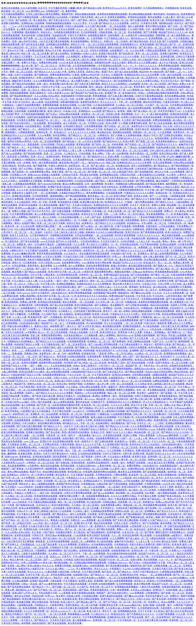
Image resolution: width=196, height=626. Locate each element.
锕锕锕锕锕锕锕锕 (10, 65)
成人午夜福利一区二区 (75, 123)
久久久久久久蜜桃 (120, 405)
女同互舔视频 (19, 265)
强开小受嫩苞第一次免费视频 (25, 314)
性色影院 (68, 362)
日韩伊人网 (100, 456)
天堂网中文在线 (96, 123)
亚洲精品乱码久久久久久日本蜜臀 (142, 74)
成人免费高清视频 (36, 187)
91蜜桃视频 (18, 32)
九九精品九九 (71, 153)
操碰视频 (54, 326)
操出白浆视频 (69, 302)
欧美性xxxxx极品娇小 (26, 208)
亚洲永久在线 (141, 196)
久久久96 (157, 293)
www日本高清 (66, 62)
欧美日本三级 (157, 20)
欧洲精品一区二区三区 (99, 341)
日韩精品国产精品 (27, 450)
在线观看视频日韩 (33, 429)
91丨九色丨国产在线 (91, 217)
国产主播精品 (102, 305)
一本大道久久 (26, 620)
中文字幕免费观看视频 (21, 214)
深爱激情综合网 (102, 62)
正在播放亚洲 (70, 526)
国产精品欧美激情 (155, 184)
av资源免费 (135, 526)
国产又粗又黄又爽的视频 (88, 84)
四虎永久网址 (123, 199)
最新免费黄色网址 (145, 268)
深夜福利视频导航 (69, 102)
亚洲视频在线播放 (14, 126)
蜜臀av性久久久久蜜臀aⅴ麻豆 (142, 62)
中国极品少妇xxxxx (118, 562)
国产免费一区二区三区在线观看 (40, 38)
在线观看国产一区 (119, 50)
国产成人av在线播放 (11, 153)
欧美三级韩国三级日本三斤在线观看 (166, 384)
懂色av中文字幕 (53, 50)
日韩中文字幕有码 (77, 35)
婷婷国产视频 (76, 384)
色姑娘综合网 (59, 35)
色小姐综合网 (157, 71)
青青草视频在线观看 (169, 65)
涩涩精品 (16, 423)
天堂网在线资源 (50, 444)
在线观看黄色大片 (129, 44)
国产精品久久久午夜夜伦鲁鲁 (146, 199)
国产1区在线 (175, 247)
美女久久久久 (101, 568)
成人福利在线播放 (159, 114)
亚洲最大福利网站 (10, 23)
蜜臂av (190, 438)
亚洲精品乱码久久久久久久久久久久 (135, 138)
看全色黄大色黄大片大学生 (127, 284)
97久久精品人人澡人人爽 (25, 281)
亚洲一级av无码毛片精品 (25, 41)
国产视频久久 (82, 347)
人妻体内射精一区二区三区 (111, 465)
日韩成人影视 (113, 114)
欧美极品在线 (123, 165)
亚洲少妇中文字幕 (151, 314)
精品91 (146, 135)
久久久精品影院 (22, 202)
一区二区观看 (37, 435)
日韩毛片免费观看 (99, 50)
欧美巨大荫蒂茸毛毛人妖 (124, 208)
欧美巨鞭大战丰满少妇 (62, 84)
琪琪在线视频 (17, 459)
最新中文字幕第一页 (36, 299)
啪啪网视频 (51, 468)
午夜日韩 (91, 120)
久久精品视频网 (20, 581)
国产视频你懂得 (180, 368)
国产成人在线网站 (60, 53)
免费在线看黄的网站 (60, 74)
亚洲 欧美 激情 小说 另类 (173, 59)
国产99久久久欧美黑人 (67, 241)
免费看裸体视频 (50, 105)
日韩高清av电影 (99, 68)
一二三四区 (27, 220)
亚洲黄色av (84, 544)
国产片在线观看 (170, 41)
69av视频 (150, 493)
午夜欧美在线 (101, 290)
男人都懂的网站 (155, 99)
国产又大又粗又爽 (139, 338)
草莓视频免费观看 (55, 59)
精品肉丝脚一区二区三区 (76, 50)
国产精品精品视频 (141, 120)
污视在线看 (56, 581)
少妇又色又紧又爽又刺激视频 (54, 41)
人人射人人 (143, 329)
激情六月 (17, 262)
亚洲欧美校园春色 (132, 326)
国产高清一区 (46, 47)
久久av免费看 (44, 135)
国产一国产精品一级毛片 (84, 20)
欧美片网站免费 (125, 168)
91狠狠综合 (8, 105)
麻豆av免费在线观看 (73, 184)
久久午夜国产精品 (46, 347)
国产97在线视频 (150, 523)
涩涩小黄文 (56, 526)
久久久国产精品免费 (95, 26)
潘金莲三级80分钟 (10, 53)
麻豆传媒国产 (163, 181)
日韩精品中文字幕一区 (62, 547)
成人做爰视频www (181, 35)
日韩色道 (76, 571)
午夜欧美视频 (67, 444)
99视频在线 (95, 187)
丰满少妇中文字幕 (174, 217)
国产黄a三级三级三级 (141, 399)
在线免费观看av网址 (40, 171)
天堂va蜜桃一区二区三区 (154, 223)
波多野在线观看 (22, 535)
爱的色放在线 (83, 402)
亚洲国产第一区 (113, 93)
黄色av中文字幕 (15, 50)
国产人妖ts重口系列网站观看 (103, 344)
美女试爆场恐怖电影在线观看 (94, 253)
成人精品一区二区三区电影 (143, 490)
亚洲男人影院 (85, 581)
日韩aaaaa (137, 271)
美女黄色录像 (75, 623)
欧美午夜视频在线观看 (83, 593)
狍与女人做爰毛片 (79, 281)
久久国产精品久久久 (101, 81)
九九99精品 (26, 499)
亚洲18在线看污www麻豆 (32, 371)
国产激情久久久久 (164, 202)
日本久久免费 (135, 332)
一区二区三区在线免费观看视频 (96, 368)
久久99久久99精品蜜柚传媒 (110, 232)
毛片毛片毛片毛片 (170, 81)
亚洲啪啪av (76, 53)
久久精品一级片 (105, 499)
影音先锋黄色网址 (61, 505)
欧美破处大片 (111, 129)
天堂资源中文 (107, 508)
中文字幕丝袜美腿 (47, 308)
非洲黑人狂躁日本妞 (131, 117)
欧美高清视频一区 (80, 38)
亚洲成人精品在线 (62, 159)
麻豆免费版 (46, 265)
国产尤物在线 (63, 462)
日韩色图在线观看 (129, 244)
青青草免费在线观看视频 (50, 253)
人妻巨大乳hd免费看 (129, 317)
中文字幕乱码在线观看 (95, 47)
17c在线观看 (79, 535)
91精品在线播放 (146, 35)
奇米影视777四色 (117, 68)
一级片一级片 (62, 281)
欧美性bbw (148, 271)
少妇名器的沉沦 (59, 293)
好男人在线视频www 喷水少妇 (52, 77)
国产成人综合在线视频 (126, 71)
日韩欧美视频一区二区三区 (113, 32)
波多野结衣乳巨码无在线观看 (50, 199)
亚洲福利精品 (86, 550)
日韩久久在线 (129, 59)
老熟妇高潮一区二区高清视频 (84, 447)
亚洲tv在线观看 (171, 177)
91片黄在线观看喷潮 (104, 105)
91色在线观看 (45, 450)
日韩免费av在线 (46, 290)
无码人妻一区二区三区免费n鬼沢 (150, 414)
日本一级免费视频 (155, 29)
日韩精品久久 (41, 605)
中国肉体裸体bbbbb (74, 268)
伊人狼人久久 (188, 102)
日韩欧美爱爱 (44, 35)
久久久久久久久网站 (86, 90)
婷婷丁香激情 (187, 99)
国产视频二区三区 (145, 141)
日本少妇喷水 (29, 423)
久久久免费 (79, 244)
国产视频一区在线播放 (123, 268)
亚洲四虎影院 (112, 159)
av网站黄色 (50, 274)
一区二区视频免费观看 (160, 574)
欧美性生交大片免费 (92, 214)
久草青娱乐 (88, 150)
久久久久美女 (80, 23)
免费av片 (169, 211)
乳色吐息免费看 (60, 359)
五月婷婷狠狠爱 (89, 32)
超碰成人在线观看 (51, 174)
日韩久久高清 (90, 53)
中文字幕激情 (70, 581)
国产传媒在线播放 (32, 247)
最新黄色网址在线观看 (51, 362)
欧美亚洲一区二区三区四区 (95, 405)
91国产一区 (126, 438)
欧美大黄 (173, 505)
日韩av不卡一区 (25, 511)
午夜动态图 (97, 490)
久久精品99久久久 (130, 156)
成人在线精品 (55, 299)
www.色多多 (186, 271)
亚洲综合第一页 (44, 132)
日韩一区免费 (76, 99)
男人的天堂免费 (20, 438)
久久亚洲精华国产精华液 (116, 444)
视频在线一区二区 (132, 505)
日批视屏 (92, 514)
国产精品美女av (60, 514)
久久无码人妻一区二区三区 (76, 177)
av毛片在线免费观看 (28, 26)
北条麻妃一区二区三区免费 (15, 68)
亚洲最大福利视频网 (74, 129)
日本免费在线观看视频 (181, 105)
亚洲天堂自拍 (74, 168)
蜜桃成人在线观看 (60, 520)
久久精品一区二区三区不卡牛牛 (64, 553)
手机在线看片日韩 (48, 593)
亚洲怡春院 (90, 414)
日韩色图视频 (63, 238)
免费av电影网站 (28, 296)
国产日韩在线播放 (140, 274)
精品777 (105, 447)
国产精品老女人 (161, 165)
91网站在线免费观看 (156, 50)
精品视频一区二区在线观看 (181, 205)
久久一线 (116, 535)
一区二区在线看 (86, 302)
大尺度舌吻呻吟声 (39, 235)
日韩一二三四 (111, 214)
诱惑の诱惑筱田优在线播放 (133, 387)
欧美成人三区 (98, 338)
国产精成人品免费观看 (105, 517)
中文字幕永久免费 (147, 496)
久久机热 (189, 317)
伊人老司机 (162, 365)
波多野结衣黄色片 (89, 102)
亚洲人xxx (55, 556)
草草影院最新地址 (175, 20)
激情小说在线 (115, 47)
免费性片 (175, 596)
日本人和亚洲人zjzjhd (59, 93)
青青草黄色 (140, 87)
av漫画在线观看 (71, 226)
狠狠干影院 (178, 47)
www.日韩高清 (25, 487)
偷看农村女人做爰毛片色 (25, 193)
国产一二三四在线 (158, 196)
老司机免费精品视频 (175, 96)
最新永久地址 (41, 326)
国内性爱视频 (60, 456)
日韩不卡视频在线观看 (146, 396)
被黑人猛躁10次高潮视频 (104, 417)
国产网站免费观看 (145, 181)
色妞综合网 (38, 596)
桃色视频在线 (118, 423)
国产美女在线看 (135, 617)
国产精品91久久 (90, 320)
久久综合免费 (137, 50)
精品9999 (144, 71)
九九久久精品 (65, 308)
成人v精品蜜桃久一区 (66, 220)
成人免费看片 (162, 359)
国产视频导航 (40, 165)
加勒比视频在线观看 (85, 14)
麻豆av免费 (45, 208)
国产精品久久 (109, 111)
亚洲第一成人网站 (176, 390)
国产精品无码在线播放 (24, 84)
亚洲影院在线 (185, 474)
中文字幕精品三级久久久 (117, 38)
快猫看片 (73, 429)
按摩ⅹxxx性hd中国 (90, 74)
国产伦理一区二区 (10, 477)
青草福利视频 (126, 396)
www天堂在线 (48, 241)
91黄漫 (76, 74)
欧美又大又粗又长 (147, 208)
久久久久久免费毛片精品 (147, 81)
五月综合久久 (43, 505)
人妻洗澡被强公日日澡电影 (54, 17)
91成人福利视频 (78, 359)
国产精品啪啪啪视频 (76, 196)
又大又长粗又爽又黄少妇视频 (49, 56)
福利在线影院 (39, 623)
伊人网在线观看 (73, 47)
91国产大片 (158, 341)
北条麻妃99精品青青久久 (72, 193)
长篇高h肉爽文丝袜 (166, 147)
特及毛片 (179, 23)
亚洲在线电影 (11, 302)
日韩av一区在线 (9, 77)
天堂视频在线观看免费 (153, 299)
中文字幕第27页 (35, 147)
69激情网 (9, 268)
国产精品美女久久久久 (148, 356)
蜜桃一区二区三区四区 (21, 71)
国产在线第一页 (23, 20)
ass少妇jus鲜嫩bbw (179, 578)
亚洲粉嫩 (167, 529)
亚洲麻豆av (17, 159)
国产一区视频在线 (53, 317)
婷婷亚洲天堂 (45, 129)
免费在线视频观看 (162, 120)
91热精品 (167, 329)
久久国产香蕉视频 (165, 614)
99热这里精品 (12, 499)
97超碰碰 (74, 17)
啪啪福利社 (124, 293)
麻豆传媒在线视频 (171, 235)
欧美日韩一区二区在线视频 (51, 387)
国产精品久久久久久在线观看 (114, 23)
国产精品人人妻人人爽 (70, 150)
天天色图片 (11, 487)
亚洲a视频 (17, 353)
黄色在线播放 (155, 17)
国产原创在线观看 (136, 362)
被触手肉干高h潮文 (22, 81)
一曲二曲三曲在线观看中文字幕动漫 (86, 199)
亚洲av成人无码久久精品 (26, 99)
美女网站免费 (97, 608)
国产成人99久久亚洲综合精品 (120, 329)
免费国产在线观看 (136, 462)
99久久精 (168, 126)
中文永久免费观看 (67, 544)
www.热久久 (78, 411)
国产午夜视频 (150, 32)
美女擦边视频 (146, 447)
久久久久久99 (149, 526)
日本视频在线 (88, 484)
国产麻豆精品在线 (139, 41)
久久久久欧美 (46, 281)
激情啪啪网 (184, 341)
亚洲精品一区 (14, 608)
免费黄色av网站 (144, 420)
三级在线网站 (182, 202)
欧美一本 (161, 526)
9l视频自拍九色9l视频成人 (38, 159)
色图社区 (108, 41)
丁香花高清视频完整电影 (151, 217)
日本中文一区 (144, 423)
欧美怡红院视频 (68, 105)
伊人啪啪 (110, 250)
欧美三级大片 (55, 111)
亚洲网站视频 (160, 108)
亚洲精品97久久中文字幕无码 (32, 108)
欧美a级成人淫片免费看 (27, 517)
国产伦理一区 (129, 253)
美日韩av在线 (25, 165)
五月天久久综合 (173, 477)
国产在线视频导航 (123, 81)
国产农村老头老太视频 (33, 44)
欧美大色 (145, 205)
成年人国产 (129, 356)
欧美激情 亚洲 (69, 599)
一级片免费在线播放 (33, 138)
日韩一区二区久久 (21, 538)
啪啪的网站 (187, 65)
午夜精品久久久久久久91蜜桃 (124, 56)
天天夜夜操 (170, 168)
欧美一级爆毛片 (112, 381)
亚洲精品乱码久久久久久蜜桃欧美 (94, 284)
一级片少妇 (44, 493)
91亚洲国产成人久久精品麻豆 (35, 411)
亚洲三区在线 (186, 62)
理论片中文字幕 (139, 405)
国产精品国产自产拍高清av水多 (87, 93)
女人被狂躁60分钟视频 (113, 411)
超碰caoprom (34, 174)
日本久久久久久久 (147, 65)
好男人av (32, 150)
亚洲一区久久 (38, 156)
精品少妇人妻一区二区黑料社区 (141, 77)
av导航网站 (24, 156)
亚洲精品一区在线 (43, 168)
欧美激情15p (7, 368)
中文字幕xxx (184, 387)
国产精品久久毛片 (125, 599)
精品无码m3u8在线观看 (105, 317)
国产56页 (131, 423)
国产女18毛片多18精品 (90, 326)
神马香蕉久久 (62, 474)
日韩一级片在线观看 (171, 74)
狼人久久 (97, 435)
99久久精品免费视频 (25, 229)
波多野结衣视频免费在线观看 (112, 14)
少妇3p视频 (166, 417)
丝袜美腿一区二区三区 (165, 411)
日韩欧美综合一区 (177, 223)
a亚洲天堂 (90, 99)
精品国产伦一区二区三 (48, 120)
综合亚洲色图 (52, 102)
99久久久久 (48, 565)
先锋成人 (148, 332)
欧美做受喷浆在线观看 (46, 496)
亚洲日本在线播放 (28, 205)
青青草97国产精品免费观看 (75, 417)
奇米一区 (141, 390)
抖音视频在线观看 (55, 408)
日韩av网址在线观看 (69, 114)
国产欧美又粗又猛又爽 (44, 396)
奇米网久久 (154, 602)
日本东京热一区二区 (92, 381)
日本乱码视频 (48, 144)
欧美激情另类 (35, 317)
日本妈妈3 (116, 253)
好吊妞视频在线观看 (118, 526)
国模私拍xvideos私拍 (121, 229)
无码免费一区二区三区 (55, 481)
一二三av (12, 26)
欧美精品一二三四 (182, 220)
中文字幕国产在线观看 (37, 250)
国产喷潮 (149, 532)
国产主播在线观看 (139, 20)
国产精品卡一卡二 (27, 129)
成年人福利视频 (136, 26)
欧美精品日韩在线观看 (175, 117)
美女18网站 (98, 153)
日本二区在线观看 (52, 247)
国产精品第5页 (126, 53)
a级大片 (91, 529)
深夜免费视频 (132, 220)
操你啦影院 (183, 168)
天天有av (105, 74)
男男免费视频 (100, 96)
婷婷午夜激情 (86, 229)
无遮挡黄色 (152, 226)
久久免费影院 (73, 56)
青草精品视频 (83, 144)
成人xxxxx (89, 399)
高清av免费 (111, 123)
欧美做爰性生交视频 (68, 202)
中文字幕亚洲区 (181, 38)
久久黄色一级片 (118, 468)
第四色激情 (159, 14)
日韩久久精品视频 (74, 26)
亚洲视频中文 (105, 477)
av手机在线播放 (143, 187)
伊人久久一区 (9, 277)
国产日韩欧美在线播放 (139, 68)
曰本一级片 (83, 538)
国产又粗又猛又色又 (59, 20)
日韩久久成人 (105, 287)
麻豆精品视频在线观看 (140, 265)
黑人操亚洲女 (40, 20)
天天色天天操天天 (110, 241)
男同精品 (57, 259)
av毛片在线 (176, 284)
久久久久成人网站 (43, 220)
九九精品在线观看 (84, 181)
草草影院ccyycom (146, 429)
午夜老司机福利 (171, 102)
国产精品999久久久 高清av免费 (118, 141)
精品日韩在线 (14, 256)
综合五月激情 (119, 62)
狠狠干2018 (7, 229)
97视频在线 (147, 317)
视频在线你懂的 (123, 271)
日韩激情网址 (153, 593)
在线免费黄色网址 (71, 262)
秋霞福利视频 (162, 138)
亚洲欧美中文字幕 (152, 159)
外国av (141, 93)
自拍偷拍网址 (103, 423)
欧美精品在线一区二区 (56, 429)
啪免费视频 (127, 114)
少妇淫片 (48, 232)
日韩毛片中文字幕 (50, 87)
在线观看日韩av (80, 565)
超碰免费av (160, 447)
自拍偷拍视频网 (146, 147)
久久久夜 (93, 23)
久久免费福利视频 (132, 135)
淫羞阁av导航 (31, 353)
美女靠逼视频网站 (80, 41)
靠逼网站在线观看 (122, 132)
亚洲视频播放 (22, 368)
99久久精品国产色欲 (148, 59)
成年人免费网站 (19, 217)
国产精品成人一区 (71, 141)
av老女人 (101, 450)
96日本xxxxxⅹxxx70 (60, 611)
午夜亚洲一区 (53, 435)
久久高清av (159, 611)
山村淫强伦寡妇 (174, 296)
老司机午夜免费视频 (125, 235)
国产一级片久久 (68, 326)
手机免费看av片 (185, 226)
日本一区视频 (24, 162)
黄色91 (143, 220)
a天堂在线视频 (80, 87)
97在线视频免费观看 (94, 390)
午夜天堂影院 (87, 17)
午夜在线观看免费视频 (182, 274)
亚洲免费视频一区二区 (160, 38)
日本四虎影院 (75, 250)
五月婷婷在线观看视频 (179, 87)
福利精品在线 (166, 23)
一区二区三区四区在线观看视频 (102, 44)
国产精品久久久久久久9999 (175, 432)
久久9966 (155, 541)
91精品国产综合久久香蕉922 (93, 429)
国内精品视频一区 (117, 147)
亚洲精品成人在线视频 (33, 23)
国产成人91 (13, 308)
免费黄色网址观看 (48, 62)
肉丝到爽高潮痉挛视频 (83, 117)
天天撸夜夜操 (177, 250)
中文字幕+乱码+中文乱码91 (16, 102)
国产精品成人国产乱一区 (168, 44)
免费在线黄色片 (33, 350)
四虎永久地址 (93, 71)
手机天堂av (149, 365)
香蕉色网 (29, 199)
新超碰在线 (153, 238)
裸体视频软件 (32, 32)
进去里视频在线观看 (63, 441)
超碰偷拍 (90, 232)
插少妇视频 (23, 277)
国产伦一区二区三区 (76, 171)
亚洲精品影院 (166, 290)
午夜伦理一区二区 (158, 550)
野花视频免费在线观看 (167, 271)
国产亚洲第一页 (169, 393)
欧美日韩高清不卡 (16, 187)
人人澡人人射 (143, 241)
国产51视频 (116, 135)
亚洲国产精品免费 (108, 53)
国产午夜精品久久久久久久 (88, 308)
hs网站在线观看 (136, 184)
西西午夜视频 (188, 596)
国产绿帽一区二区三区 (64, 587)
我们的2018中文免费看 (95, 147)
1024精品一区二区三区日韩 (148, 353)
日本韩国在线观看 (61, 208)
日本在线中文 (177, 308)
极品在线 (180, 556)
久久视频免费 (91, 335)
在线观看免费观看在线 (54, 374)
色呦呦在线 (121, 184)
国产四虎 (148, 565)
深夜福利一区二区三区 (144, 132)
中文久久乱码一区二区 (79, 374)
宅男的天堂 (38, 535)
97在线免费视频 (161, 535)
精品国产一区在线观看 (53, 508)
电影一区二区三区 (10, 362)
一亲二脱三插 (78, 611)
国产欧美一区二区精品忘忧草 (16, 523)
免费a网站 (103, 20)
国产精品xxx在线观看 (36, 271)
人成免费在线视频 (34, 50)
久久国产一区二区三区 (157, 105)
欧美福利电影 (82, 68)
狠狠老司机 (67, 14)
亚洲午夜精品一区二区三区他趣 (171, 362)
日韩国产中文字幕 (106, 99)
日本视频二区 (99, 211)
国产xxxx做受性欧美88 (115, 108)
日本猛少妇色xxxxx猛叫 (17, 402)
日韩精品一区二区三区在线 (124, 447)
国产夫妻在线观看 (61, 211)
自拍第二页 (77, 541)
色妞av (76, 365)
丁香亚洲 (104, 320)
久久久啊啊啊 (117, 538)
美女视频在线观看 (156, 390)
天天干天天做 (75, 147)
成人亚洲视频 (17, 393)
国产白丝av (52, 114)
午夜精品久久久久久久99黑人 (125, 314)
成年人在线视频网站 (141, 165)
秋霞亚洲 (110, 199)
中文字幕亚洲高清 (101, 374)
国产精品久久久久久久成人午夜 (46, 68)
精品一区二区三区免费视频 (72, 502)
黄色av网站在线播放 (18, 471)
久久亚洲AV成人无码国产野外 (121, 608)
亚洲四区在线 (31, 529)
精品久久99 (130, 429)
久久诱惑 (126, 120)
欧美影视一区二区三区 (71, 414)
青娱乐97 (149, 344)
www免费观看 (177, 171)
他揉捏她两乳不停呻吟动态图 (76, 96)
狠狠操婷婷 (156, 129)
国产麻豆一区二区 (46, 229)
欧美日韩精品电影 (84, 305)
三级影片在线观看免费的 (28, 105)
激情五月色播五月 (66, 396)
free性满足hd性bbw (73, 259)
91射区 (73, 453)
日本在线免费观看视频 (147, 417)
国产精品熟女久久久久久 (165, 144)
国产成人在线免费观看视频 (164, 253)
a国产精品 (100, 181)
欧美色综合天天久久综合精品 (92, 296)
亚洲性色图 (139, 453)
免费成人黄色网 (181, 262)
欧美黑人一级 (182, 487)
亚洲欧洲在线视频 (21, 196)
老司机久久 (97, 41)
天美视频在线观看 (75, 323)
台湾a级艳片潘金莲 (73, 126)
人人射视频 (65, 593)
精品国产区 (20, 384)
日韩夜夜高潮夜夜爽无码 (67, 32)
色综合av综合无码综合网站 (15, 274)
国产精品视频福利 (180, 165)
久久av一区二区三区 (86, 29)
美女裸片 (110, 184)
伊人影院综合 (12, 241)
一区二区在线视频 (116, 26)
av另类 (121, 517)
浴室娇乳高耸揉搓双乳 (181, 365)
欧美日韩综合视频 (168, 153)
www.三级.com (31, 441)
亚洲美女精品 (177, 138)
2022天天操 (15, 287)
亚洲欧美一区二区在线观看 (44, 414)
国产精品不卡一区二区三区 (54, 99)
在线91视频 (136, 559)
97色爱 (150, 362)
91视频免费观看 (26, 132)
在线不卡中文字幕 (183, 429)
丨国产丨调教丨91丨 (38, 365)
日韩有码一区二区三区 (91, 274)
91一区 (169, 214)
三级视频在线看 (177, 196)
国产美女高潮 (53, 432)
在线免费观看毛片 (105, 138)
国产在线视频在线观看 (154, 471)
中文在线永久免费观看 (119, 456)
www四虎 (96, 111)
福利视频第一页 (174, 184)
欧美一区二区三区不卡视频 (51, 223)
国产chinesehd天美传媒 (49, 184)
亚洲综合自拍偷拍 (121, 374)
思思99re (76, 208)
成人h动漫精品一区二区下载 (134, 556)
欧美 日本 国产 (20, 329)
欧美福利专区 (129, 93)
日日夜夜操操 (30, 262)
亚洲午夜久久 (154, 529)
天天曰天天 (183, 459)
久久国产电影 (85, 105)
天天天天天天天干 (55, 277)
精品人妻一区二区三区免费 (35, 53)
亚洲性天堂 (45, 441)
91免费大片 (57, 268)
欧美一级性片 (68, 435)
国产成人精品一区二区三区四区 (155, 47)
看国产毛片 (108, 71)
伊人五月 (182, 347)
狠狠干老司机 (163, 544)
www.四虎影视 (80, 187)
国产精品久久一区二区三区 (82, 135)
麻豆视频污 (18, 271)
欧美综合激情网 (130, 535)
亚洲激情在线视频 (112, 217)
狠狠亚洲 (161, 323)
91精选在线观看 (42, 177)
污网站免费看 (120, 474)
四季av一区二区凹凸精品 (132, 214)
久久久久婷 (23, 190)
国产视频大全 (160, 265)
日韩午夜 (127, 453)
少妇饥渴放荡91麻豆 (66, 287)
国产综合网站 (71, 550)
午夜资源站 (87, 290)
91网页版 (178, 605)
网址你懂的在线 (184, 547)
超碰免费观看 (127, 129)
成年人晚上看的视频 (153, 256)
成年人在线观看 (65, 347)
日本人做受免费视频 (15, 150)
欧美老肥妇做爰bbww (167, 141)
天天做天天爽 (172, 99)
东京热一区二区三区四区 (154, 84)
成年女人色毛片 (166, 208)
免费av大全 (185, 84)
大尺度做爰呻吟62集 (83, 159)
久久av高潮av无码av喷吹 (47, 96)
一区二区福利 (121, 41)
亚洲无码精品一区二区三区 (118, 87)
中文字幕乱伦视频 (73, 390)
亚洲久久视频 (130, 435)
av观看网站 (90, 541)
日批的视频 (20, 111)
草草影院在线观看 (137, 17)
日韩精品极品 (109, 502)
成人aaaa (42, 320)
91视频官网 (117, 74)
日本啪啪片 (90, 384)
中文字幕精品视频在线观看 (42, 502)
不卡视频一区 (85, 220)
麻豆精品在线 (104, 132)
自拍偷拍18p (173, 14)
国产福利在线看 (170, 517)
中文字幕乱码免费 (61, 411)
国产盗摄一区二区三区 (99, 171)
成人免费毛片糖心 (80, 81)
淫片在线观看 (44, 514)
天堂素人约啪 (158, 156)
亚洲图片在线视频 (52, 126)
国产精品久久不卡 (53, 426)
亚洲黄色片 (100, 526)
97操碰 (128, 202)
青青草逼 (122, 332)
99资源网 (5, 423)
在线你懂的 (29, 399)
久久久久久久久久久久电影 (82, 132)
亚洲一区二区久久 (30, 90)
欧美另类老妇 (130, 47)
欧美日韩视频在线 (83, 62)
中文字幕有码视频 (149, 244)
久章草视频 (97, 38)
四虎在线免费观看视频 (60, 108)
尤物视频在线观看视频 (62, 235)
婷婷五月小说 (78, 44)
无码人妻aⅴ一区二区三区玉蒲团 (132, 150)
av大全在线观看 (60, 329)
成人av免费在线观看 (45, 214)
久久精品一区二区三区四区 (130, 105)
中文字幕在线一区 (126, 620)
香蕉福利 (66, 156)
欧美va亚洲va (34, 565)
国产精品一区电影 (84, 438)
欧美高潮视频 (147, 44)
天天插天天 (74, 456)
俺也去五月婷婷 (169, 541)
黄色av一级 (56, 390)
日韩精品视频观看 (76, 356)
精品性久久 (48, 287)
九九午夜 (94, 332)
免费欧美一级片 (25, 244)
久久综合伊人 (71, 253)
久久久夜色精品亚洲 (84, 138)
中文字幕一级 (152, 190)
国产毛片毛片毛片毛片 (39, 211)
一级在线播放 (84, 435)
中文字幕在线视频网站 (13, 14)
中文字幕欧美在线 (50, 344)
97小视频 (123, 123)
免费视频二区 (145, 247)
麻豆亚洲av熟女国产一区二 (73, 162)
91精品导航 (102, 484)
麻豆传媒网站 (14, 138)
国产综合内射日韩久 (20, 123)
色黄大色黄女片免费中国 (174, 481)
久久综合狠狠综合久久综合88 (168, 277)
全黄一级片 (43, 84)
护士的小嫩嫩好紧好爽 (179, 156)
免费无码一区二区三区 (68, 290)
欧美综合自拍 (118, 614)
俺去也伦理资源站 (152, 102)
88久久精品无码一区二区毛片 (22, 47)
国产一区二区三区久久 (46, 65)
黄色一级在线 (96, 87)
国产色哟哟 (7, 420)
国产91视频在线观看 (28, 17)
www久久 (189, 199)
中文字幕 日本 (48, 284)
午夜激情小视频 (164, 429)
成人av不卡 (100, 17)
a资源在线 (110, 168)
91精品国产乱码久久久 (17, 381)
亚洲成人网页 (175, 108)
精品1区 (185, 187)
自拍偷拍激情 (148, 578)
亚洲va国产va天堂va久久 (24, 593)
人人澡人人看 (20, 317)
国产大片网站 (26, 168)
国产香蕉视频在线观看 (152, 232)
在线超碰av (187, 150)
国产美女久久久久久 (167, 511)
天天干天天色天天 (150, 56)
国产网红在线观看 (106, 529)
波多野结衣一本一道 (183, 132)
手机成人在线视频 (65, 144)
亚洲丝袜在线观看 (179, 114)
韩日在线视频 (73, 277)
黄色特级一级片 (62, 450)
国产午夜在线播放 (156, 87)
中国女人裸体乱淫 (57, 165)
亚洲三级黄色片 (38, 93)
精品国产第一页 (133, 365)
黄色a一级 (175, 241)
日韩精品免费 (93, 411)
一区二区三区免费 (133, 323)
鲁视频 (180, 77)
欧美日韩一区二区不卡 (109, 59)
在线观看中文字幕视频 (31, 181)
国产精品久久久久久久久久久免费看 (135, 250)
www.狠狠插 (188, 235)
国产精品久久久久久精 (117, 426)
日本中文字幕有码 (40, 293)
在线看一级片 (118, 462)
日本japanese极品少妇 (130, 605)
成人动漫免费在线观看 (52, 26)
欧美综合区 (146, 287)
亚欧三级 (111, 162)
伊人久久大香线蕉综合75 (156, 402)
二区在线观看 (39, 123)
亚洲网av (26, 396)
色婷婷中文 (35, 217)
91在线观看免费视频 (121, 414)
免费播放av (60, 168)
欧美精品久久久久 (114, 202)
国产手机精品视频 (169, 190)
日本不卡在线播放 (23, 74)
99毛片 (154, 135)
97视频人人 (112, 338)
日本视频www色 (18, 174)
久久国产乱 (171, 341)
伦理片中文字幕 (58, 250)
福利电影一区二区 (119, 20)
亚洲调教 (99, 581)
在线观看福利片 (28, 308)
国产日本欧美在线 (149, 350)
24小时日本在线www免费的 (91, 578)
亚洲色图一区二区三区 (159, 456)
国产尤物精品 (37, 277)
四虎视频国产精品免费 (105, 293)
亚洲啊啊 (134, 350)
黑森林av (79, 393)
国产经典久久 (63, 81)
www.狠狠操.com (135, 90)
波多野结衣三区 (168, 320)
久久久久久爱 (162, 250)
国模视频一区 (163, 35)
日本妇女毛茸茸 (70, 174)
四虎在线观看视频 (19, 93)
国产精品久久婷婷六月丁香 (112, 90)
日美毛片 (67, 556)
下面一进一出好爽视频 (130, 102)
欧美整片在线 (139, 456)
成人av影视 (38, 102)
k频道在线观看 (158, 538)
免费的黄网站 (134, 465)
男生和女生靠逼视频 (11, 441)
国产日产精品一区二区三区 (15, 520)
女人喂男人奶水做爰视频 (30, 29)
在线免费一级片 (164, 605)
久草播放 (141, 99)
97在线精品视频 (90, 596)
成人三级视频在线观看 (43, 484)
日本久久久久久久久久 (149, 235)
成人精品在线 (160, 287)
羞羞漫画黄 (33, 144)
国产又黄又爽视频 (41, 359)
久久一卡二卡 (130, 65)
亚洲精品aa (38, 420)
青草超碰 (61, 356)
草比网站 (12, 450)
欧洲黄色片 (88, 223)
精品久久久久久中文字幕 (89, 444)
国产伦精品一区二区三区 (181, 50)
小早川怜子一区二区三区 (14, 232)
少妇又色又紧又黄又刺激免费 (73, 608)
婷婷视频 (26, 623)
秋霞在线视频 (136, 484)
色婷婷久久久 (19, 144)
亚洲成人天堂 (98, 432)
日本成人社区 (70, 111)
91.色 (73, 296)
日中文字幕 (36, 274)
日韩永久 (134, 177)
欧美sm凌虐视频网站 (30, 508)
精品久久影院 (172, 187)
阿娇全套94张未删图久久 (20, 326)
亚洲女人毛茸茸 (76, 71)
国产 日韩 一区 (175, 26)
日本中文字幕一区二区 (37, 574)
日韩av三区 (33, 284)
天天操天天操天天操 (60, 620)
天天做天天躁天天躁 (73, 256)
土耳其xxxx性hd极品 (141, 590)
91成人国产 (114, 299)
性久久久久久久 (108, 102)
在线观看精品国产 (169, 465)
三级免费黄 (49, 29)
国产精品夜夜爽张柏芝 (21, 96)
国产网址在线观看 (134, 371)
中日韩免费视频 (164, 581)
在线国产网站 (29, 223)
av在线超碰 (134, 84)
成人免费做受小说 (179, 302)
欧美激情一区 (79, 156)
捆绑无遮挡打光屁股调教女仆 (170, 532)
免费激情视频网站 (81, 211)
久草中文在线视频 (182, 608)
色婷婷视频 (118, 144)
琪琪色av (59, 529)
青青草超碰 (20, 259)
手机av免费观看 (147, 435)
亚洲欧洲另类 (26, 305)
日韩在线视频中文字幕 (154, 562)
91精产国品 (49, 532)
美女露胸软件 (117, 305)
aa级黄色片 (154, 393)
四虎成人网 (31, 290)
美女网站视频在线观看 (140, 14)
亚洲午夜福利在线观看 (110, 514)
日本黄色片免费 (149, 23)
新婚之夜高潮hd (119, 265)
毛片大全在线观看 (47, 150)
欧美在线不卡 (168, 356)
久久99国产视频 (136, 29)
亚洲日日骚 (65, 65)
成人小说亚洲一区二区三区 (58, 523)
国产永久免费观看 (126, 99)
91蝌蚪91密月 (17, 250)
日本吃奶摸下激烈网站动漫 (149, 168)
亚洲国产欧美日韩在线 (59, 187)
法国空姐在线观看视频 (38, 117)
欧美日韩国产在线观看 (98, 535)
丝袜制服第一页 (116, 35)
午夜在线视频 (52, 420)
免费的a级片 (88, 56)
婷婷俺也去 (148, 502)
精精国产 (52, 320)
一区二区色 (32, 356)
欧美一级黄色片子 (84, 441)
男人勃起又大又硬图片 (21, 56)
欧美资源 (12, 156)
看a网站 (96, 396)
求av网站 (123, 338)
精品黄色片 (162, 578)
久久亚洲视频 (164, 132)
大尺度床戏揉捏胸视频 (84, 65)
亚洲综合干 (159, 590)
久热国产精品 (108, 359)
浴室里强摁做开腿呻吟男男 (96, 208)
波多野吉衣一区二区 (79, 165)
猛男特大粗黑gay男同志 (19, 141)
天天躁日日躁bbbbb (82, 205)
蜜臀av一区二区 (125, 529)
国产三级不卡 (42, 268)
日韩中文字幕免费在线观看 (149, 96)
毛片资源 (37, 532)
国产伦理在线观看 (21, 359)
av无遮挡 (96, 177)
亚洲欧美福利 (53, 156)
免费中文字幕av (29, 62)
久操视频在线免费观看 (25, 184)
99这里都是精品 (33, 126)
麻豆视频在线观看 (112, 326)
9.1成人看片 (169, 17)
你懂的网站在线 (136, 468)
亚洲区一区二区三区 (140, 441)
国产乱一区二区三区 (183, 574)
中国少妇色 (150, 323)
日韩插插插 (63, 38)
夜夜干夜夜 (58, 171)
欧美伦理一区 (12, 226)
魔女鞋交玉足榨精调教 (131, 259)
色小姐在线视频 (94, 323)
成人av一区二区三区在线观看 (169, 317)
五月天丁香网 (167, 487)
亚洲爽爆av (160, 332)
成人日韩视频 (28, 405)
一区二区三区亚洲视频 (73, 120)
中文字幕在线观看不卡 (131, 344)
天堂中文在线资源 (14, 332)
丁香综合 (12, 17)
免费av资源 (18, 311)
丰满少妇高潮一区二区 (119, 211)
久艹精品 (187, 332)
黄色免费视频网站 (95, 193)
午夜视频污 (132, 377)
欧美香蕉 (89, 268)
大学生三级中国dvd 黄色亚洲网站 (43, 14)
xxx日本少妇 (169, 484)
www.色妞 (66, 87)
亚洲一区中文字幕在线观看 (112, 29)
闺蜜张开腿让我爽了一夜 (49, 226)
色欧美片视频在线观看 (109, 120)
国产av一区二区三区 (75, 529)
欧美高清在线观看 (152, 117)
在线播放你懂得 (65, 181)
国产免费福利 (119, 341)
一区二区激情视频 (48, 193)
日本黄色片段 (109, 190)
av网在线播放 (174, 68)
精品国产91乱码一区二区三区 (153, 553)
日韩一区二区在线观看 (122, 384)
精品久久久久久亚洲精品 (114, 84)
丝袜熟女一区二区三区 (93, 114)
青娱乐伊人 (47, 32)
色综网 (143, 520)
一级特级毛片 (8, 108)
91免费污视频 (52, 138)
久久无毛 (69, 68)
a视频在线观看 (159, 374)
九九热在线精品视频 (68, 217)
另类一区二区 (71, 299)
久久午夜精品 (164, 368)
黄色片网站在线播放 (156, 26)
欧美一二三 (18, 350)
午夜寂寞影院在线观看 (108, 117)
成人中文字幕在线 (168, 62)
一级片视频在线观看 (166, 493)
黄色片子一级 (110, 311)
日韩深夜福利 (8, 602)
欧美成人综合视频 (144, 359)
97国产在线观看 (123, 226)
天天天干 (134, 205)
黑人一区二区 (165, 262)
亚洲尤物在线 (9, 165)
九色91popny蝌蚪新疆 (167, 435)
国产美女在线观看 (30, 241)
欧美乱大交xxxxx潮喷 (69, 320)
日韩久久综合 (48, 238)
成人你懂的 (11, 129)
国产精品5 (173, 84)
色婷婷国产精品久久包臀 (27, 344)
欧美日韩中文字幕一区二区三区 (64, 271)
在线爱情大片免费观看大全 (174, 350)
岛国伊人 (112, 247)
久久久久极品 (126, 432)
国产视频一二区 (173, 71)
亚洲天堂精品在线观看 (21, 177)
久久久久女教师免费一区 (176, 293)
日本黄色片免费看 (26, 120)
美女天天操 (155, 41)
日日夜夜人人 (65, 311)
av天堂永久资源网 (65, 29)
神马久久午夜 (162, 171)
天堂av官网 (163, 284)
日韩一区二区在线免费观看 (47, 141)
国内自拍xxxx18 (139, 38)
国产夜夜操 (87, 456)
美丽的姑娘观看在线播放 (59, 23)
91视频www (159, 187)
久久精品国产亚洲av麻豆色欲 (84, 77)
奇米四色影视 (28, 35)
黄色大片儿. (94, 359)
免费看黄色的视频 (32, 256)
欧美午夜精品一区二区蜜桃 (144, 153)
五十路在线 (79, 532)
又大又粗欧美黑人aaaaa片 (23, 347)
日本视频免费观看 (76, 341)
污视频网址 (7, 223)
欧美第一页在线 (100, 314)
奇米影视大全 (74, 471)
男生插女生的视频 (89, 174)
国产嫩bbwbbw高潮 (173, 199)
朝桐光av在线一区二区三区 (41, 384)
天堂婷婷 (92, 584)
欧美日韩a (62, 384)
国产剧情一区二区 (101, 144)
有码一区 (36, 202)
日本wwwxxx (23, 293)
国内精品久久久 (70, 423)
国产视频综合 (41, 74)
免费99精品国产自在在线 (117, 274)
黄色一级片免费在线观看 (45, 162)
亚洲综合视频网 (168, 244)
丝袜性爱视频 (97, 565)
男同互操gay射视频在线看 (58, 535)
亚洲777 (41, 59)
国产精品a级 (181, 281)
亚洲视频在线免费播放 (58, 44)
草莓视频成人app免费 (79, 614)
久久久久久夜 (120, 287)
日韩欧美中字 (98, 402)
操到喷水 (37, 538)
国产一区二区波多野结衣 (74, 344)
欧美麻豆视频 (181, 214)
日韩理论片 (135, 523)
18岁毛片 (135, 23)
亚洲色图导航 (168, 56)
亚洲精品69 (84, 111)
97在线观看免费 (167, 77)
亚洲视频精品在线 (109, 174)
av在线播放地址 (32, 87)
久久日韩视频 (114, 450)
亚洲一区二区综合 (53, 153)
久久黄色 (171, 174)
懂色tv (189, 20)
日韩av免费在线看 (98, 377)
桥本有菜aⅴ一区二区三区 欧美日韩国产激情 (110, 196)
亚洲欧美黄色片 (27, 77)
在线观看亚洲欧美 (97, 35)
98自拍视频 (31, 459)
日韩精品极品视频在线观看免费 (162, 93)
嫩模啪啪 (12, 453)
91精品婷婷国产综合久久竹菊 (86, 371)
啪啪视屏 (59, 47)
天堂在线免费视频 (84, 235)
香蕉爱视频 (102, 56)
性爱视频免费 (94, 356)
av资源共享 (131, 35)
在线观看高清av (117, 377)
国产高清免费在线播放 (117, 565)
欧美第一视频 (159, 68)
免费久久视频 (158, 205)
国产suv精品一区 (89, 226)
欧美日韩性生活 (108, 332)
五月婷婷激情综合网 (67, 274)
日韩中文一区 (15, 429)
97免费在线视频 (153, 484)
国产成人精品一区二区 (145, 111)
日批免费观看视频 (93, 126)
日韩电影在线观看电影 (112, 77)
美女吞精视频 (135, 32)
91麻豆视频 (96, 108)
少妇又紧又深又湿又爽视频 (175, 326)
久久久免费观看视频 (44, 81)
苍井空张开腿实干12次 (170, 111)
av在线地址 (169, 508)
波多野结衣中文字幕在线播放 (146, 126)
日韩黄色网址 (57, 605)
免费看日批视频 (63, 565)
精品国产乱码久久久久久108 (173, 32)
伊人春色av (180, 211)
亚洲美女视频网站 (117, 17)
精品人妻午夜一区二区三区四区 (130, 459)
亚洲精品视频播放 (66, 284)
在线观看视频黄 (22, 420)
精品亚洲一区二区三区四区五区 (115, 277)
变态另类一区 (139, 602)
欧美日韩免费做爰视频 (80, 293)
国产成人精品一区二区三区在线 (90, 362)
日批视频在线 (84, 396)
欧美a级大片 (60, 132)
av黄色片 (182, 174)
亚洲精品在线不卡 (93, 481)
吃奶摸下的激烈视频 (131, 159)
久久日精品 (141, 384)
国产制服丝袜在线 (25, 505)
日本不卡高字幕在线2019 (115, 177)
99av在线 (156, 241)
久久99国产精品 (49, 314)
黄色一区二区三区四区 (147, 53)
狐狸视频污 (11, 132)
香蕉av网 (10, 590)
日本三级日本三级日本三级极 (81, 59)
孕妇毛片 (58, 578)
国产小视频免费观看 (60, 190)
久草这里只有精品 (10, 623)
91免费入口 (34, 329)
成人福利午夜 (106, 226)
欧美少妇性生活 (110, 187)
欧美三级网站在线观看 (139, 341)
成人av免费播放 (76, 265)
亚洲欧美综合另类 (129, 574)
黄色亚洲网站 (60, 135)
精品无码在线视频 (159, 305)
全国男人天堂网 (178, 305)
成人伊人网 (27, 65)
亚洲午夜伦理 (142, 129)
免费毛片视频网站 (125, 390)
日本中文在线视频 (175, 29)
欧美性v (38, 453)
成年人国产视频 (89, 277)
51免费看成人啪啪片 (181, 359)
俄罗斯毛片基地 (163, 344)
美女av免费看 (168, 602)
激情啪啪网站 (57, 196)
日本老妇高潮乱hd (90, 241)
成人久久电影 (49, 217)
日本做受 (145, 156)
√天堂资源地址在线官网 (109, 65)
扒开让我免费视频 (162, 162)
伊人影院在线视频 (48, 205)
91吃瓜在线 (156, 329)
